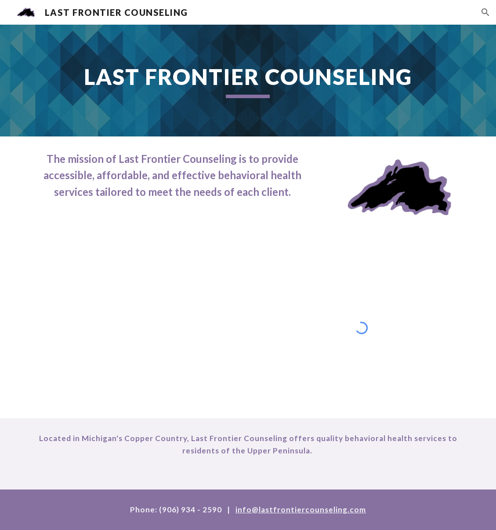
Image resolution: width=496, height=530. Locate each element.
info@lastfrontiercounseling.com (300, 509)
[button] (485, 12)
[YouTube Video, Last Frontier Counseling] (135, 309)
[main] (248, 80)
